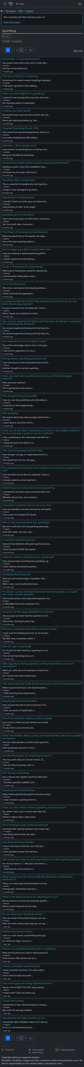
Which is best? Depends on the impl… (20, 906)
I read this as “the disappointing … (18, 405)
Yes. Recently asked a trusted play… (19, 103)
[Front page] (1, 10)
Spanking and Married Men (18, 842)
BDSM (20, 10)
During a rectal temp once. (15, 68)
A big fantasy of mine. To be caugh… (19, 207)
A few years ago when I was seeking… (20, 85)
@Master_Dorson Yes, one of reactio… (20, 497)
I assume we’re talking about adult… (19, 276)
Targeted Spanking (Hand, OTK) (20, 128)
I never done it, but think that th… (18, 422)
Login (20, 3)
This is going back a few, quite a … (18, 388)
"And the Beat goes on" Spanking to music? (27, 755)
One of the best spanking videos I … (19, 241)
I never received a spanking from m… (19, 799)
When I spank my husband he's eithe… (20, 313)
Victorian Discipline (13, 284)
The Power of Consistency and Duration (25, 232)
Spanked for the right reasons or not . (24, 1018)
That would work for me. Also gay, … (19, 460)
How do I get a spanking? (16, 646)
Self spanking (10, 413)
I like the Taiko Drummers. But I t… (18, 765)
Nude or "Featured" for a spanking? (22, 267)
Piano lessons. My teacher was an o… (19, 958)
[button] (31, 50)
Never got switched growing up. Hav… (20, 120)
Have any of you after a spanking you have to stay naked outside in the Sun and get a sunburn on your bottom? (41, 431)
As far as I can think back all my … (18, 1027)
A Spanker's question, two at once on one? (26, 505)
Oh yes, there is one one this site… (18, 727)
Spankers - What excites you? (19, 145)
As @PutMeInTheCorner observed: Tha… (21, 603)
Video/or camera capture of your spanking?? (28, 557)
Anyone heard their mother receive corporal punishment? (35, 163)
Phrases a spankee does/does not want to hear (29, 629)
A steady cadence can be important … (20, 480)
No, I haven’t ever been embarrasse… (20, 675)
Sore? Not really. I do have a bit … (18, 532)
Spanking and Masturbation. (19, 790)
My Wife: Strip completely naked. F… (19, 638)
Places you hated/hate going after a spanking (28, 949)
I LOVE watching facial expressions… (19, 693)
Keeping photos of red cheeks (19, 701)
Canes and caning (13, 1001)
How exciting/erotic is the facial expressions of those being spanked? (42, 683)
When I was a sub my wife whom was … (21, 584)
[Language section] (79, 3)
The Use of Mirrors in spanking (20, 76)
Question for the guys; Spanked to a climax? (27, 612)
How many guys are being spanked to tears (27, 983)
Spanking (29, 10)
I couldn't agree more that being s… (19, 259)
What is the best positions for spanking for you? (30, 897)
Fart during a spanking (15, 773)
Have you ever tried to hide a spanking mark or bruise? (34, 807)
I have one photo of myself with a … (19, 710)
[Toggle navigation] (5, 3)
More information (12, 22)
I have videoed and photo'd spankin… (20, 566)
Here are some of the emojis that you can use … (24, 923)
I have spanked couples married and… (20, 851)
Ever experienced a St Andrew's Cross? (24, 341)
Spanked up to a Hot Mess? (18, 215)
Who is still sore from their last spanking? (26, 522)
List (5, 36)
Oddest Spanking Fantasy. (17, 931)
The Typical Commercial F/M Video (22, 450)
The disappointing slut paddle (19, 396)
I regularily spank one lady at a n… (18, 442)
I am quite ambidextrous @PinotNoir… (20, 137)
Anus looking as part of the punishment (25, 825)
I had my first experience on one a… (19, 350)
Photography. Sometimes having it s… (20, 888)
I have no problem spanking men (21, 966)
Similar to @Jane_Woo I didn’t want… (19, 817)
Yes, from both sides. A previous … (18, 224)
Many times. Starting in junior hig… (19, 621)
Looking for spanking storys (18, 540)
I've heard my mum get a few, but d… (19, 172)
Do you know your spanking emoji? (22, 914)
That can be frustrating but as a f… (18, 655)
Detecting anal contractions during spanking (28, 488)
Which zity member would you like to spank (27, 718)
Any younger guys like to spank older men (26, 249)
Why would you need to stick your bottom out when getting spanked (41, 859)
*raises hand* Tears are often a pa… (19, 992)
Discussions (11, 10)
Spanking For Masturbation (18, 197)
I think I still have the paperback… (18, 293)
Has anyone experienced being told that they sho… (26, 333)
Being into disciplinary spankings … (19, 155)
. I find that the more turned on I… (18, 869)
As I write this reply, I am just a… (17, 941)
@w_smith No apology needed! (17, 1010)
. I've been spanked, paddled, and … (19, 782)
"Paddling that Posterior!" (16, 574)
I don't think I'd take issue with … (17, 975)
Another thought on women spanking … (21, 368)
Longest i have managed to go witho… (20, 189)
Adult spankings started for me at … (19, 747)
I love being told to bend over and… (19, 834)
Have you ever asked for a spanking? (23, 93)
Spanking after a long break (18, 180)
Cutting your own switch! (16, 111)
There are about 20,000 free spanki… (19, 549)
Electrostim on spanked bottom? (21, 59)
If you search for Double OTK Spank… (20, 514)
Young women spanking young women (24, 358)
